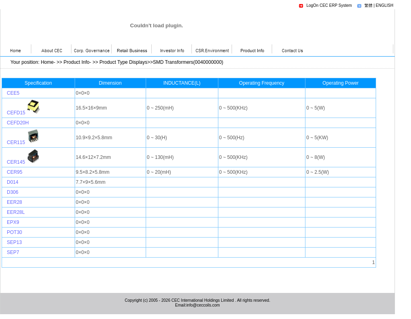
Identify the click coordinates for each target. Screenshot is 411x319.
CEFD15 (16, 113)
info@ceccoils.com (203, 305)
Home (47, 62)
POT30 (14, 232)
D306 (12, 192)
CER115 (16, 142)
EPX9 (13, 222)
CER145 (16, 162)
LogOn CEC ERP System (329, 5)
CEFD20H (18, 123)
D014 (12, 182)
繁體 (368, 5)
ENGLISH (384, 5)
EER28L (16, 212)
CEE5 (13, 93)
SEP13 (14, 242)
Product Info (76, 62)
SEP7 (13, 252)
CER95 (14, 172)
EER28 (14, 202)
